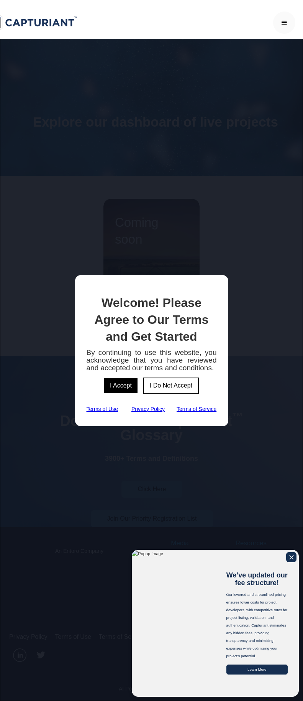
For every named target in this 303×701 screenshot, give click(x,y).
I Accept (121, 385)
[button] (284, 23)
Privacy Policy (148, 409)
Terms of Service (196, 409)
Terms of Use (102, 409)
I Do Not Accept (171, 385)
